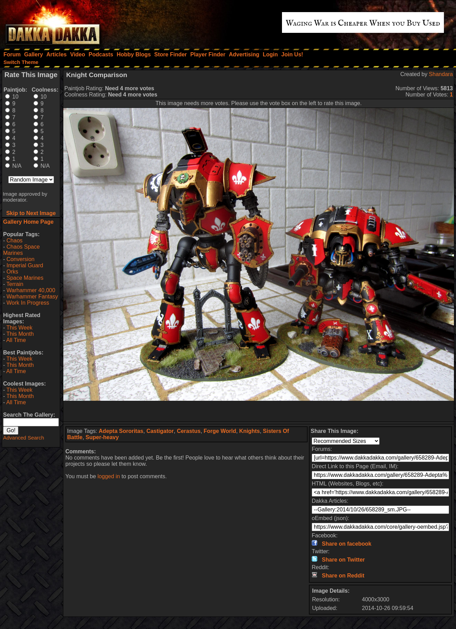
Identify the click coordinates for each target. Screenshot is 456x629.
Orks (12, 272)
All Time (16, 340)
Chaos (14, 240)
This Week (19, 328)
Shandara (441, 74)
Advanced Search (23, 438)
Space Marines (25, 278)
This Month (20, 334)
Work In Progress (28, 303)
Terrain (14, 284)
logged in (109, 476)
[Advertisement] (259, 411)
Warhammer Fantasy (32, 296)
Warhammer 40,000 (31, 290)
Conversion (21, 259)
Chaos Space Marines (21, 250)
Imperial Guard (25, 265)
